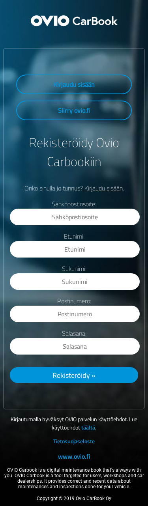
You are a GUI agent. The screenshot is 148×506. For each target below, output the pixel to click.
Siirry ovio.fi (74, 110)
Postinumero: (74, 301)
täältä (88, 427)
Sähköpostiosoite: (74, 204)
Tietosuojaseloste (74, 441)
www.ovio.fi (74, 456)
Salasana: (74, 333)
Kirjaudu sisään (74, 84)
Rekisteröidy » (74, 375)
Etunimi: (74, 236)
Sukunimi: (74, 268)
